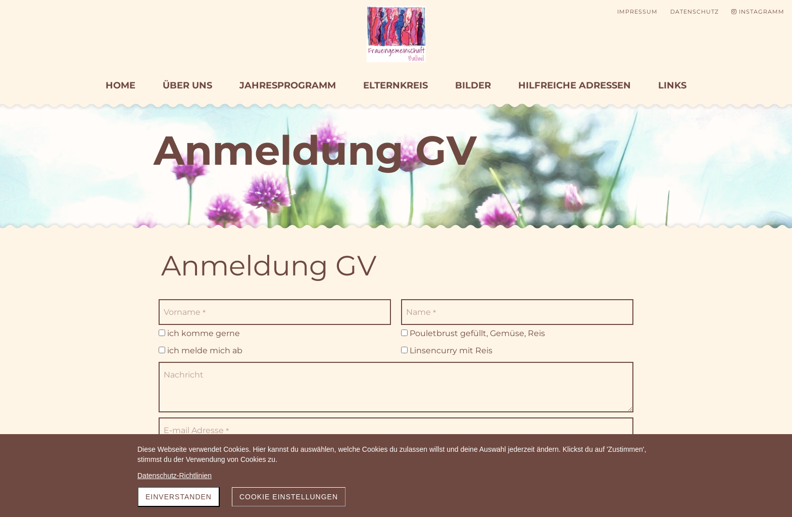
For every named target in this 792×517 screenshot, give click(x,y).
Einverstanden (178, 497)
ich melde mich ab (200, 350)
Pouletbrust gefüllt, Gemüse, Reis (473, 333)
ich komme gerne (199, 333)
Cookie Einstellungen (288, 497)
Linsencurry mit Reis (446, 350)
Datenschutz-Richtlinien (174, 476)
